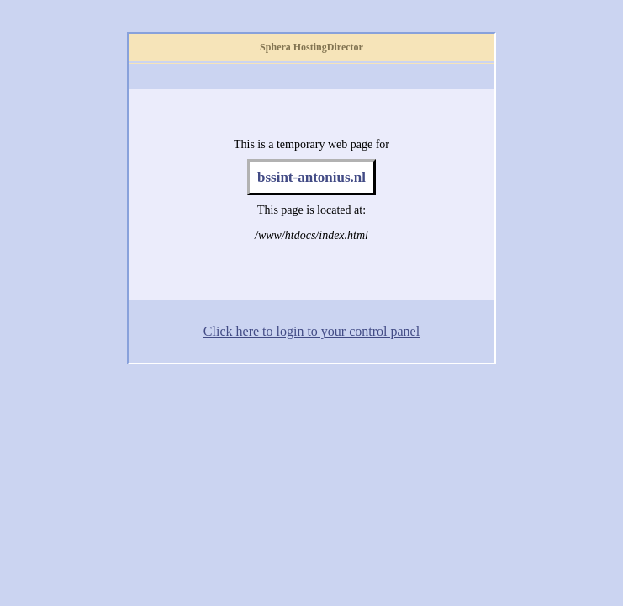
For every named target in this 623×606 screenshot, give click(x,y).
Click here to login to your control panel (311, 331)
